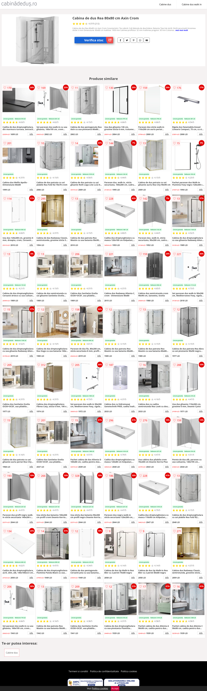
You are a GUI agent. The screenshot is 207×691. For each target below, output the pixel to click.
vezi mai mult (181, 30)
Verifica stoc (98, 40)
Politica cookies (129, 671)
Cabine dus (165, 4)
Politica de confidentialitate (104, 671)
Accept (115, 688)
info (31, 134)
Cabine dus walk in (192, 4)
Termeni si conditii (78, 671)
